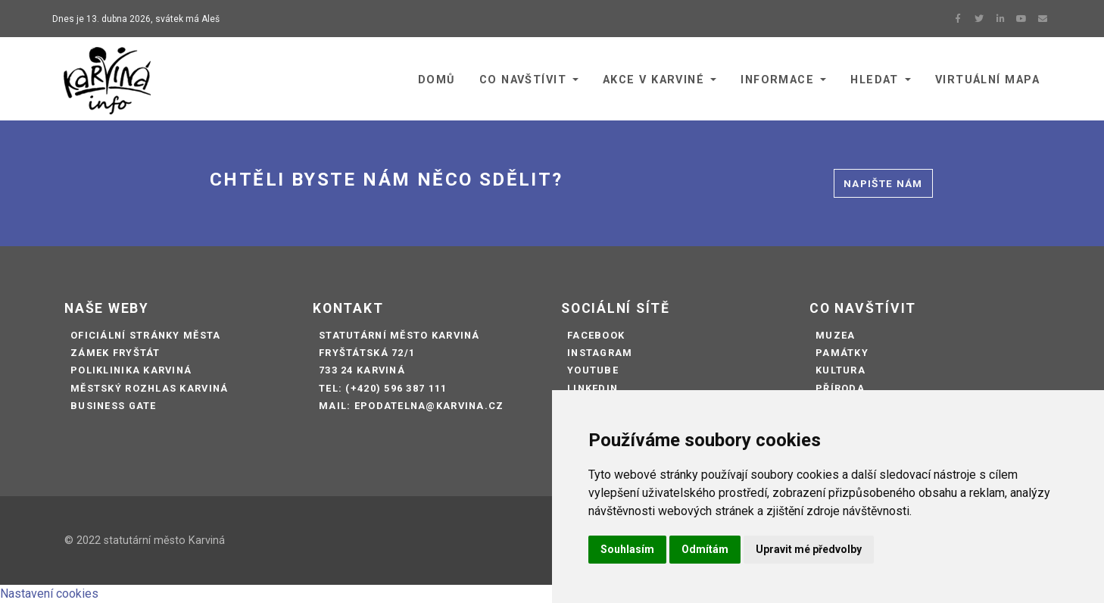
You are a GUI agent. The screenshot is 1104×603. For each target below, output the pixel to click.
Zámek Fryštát (115, 352)
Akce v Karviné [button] (653, 79)
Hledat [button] (874, 79)
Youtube (593, 370)
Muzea (835, 335)
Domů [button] (436, 79)
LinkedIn (592, 388)
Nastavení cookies (49, 593)
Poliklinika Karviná (131, 370)
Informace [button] (777, 79)
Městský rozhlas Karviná (149, 388)
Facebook (596, 335)
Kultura (840, 370)
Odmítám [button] (704, 549)
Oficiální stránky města (145, 335)
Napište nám (883, 183)
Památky (842, 352)
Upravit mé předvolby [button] (809, 549)
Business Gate (113, 405)
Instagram (600, 352)
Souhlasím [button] (627, 549)
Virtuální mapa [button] (987, 79)
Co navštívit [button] (522, 79)
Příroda (840, 388)
